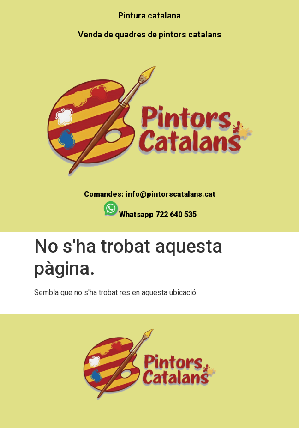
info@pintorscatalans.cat (170, 194)
